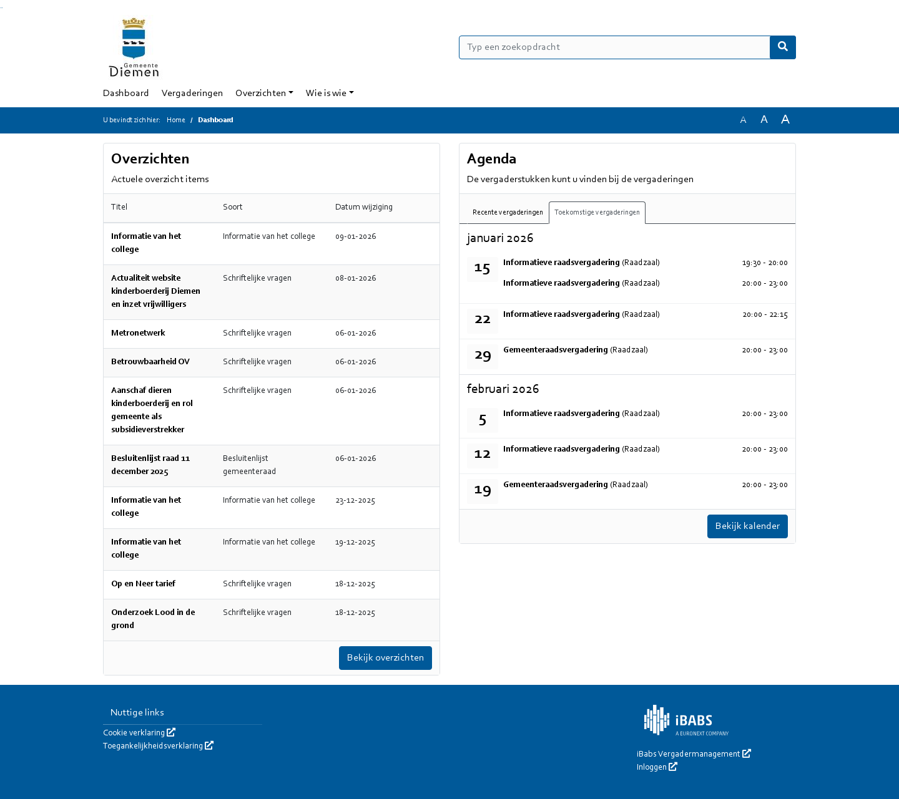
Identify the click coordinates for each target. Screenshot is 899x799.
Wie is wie (326, 94)
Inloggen (657, 767)
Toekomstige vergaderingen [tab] (597, 212)
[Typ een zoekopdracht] (627, 47)
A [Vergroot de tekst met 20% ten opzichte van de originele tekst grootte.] (764, 120)
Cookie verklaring (139, 733)
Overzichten (260, 94)
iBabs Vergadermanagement (694, 754)
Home (176, 120)
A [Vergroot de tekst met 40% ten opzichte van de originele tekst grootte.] (785, 120)
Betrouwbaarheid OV (150, 362)
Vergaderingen (192, 94)
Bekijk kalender (747, 526)
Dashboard (126, 94)
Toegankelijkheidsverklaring (158, 746)
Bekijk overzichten (385, 658)
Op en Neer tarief (143, 584)
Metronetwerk (138, 333)
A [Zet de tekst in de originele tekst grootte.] (743, 120)
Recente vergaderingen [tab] (508, 212)
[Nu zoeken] (783, 47)
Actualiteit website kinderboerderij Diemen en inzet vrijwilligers (155, 291)
